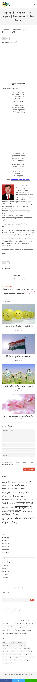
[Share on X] (18, 279)
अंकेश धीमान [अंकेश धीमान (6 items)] (12, 482)
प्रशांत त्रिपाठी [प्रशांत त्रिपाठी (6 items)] (21, 499)
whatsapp (31, 680)
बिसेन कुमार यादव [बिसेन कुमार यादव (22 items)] (25, 503)
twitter (18, 680)
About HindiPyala (9, 674)
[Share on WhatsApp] (23, 279)
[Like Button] (4, 38)
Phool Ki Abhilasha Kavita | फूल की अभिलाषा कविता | (18, 416)
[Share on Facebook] (14, 279)
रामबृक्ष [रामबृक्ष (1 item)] (12, 507)
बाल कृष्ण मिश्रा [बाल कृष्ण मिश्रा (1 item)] (29, 500)
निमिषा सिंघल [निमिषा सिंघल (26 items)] (9, 496)
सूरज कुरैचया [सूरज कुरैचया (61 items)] (10, 518)
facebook (6, 680)
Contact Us (16, 674)
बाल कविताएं (4, 559)
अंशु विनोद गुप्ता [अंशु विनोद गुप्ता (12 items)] (24, 482)
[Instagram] (18, 587)
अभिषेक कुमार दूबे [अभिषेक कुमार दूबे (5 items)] (7, 485)
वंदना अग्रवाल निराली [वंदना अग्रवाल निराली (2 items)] (27, 511)
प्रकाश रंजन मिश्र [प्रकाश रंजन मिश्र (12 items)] (8, 499)
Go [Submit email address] (32, 599)
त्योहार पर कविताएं (5, 546)
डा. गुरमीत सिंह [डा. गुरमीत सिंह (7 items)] (26, 492)
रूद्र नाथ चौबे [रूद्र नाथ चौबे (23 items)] (15, 511)
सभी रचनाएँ (30, 674)
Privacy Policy (23, 674)
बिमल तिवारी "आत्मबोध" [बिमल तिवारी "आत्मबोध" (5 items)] (9, 503)
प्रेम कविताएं (4, 556)
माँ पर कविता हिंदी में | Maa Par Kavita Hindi (19, 621)
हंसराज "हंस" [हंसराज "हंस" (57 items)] (26, 518)
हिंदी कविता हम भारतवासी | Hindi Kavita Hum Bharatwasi (18, 357)
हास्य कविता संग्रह (5, 571)
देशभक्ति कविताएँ (5, 553)
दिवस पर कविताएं (5, 550)
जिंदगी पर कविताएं (5, 543)
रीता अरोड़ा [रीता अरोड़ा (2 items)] (5, 511)
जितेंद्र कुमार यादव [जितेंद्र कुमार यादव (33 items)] (11, 492)
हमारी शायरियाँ (4, 568)
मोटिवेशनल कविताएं (6, 562)
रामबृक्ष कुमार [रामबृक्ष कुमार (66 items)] (23, 507)
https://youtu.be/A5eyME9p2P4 (10, 88)
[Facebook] (14, 587)
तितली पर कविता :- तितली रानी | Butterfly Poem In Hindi (19, 387)
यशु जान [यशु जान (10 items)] (6, 507)
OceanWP (31, 677)
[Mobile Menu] (34, 4)
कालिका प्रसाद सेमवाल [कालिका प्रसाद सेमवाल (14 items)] (19, 488)
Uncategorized (5, 537)
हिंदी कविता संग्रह (17, 30)
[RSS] (20, 610)
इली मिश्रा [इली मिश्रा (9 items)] (6, 488)
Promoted (4, 534)
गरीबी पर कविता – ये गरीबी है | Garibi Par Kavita (16, 633)
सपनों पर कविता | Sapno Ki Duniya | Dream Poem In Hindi (19, 627)
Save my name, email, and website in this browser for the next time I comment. (17, 463)
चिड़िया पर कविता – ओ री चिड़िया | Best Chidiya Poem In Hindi (19, 624)
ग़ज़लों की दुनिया (5, 577)
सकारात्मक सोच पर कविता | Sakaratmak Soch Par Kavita (18, 327)
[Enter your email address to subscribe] (18, 600)
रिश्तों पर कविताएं (5, 565)
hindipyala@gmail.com (8, 243)
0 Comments (19, 32)
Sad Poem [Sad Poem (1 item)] (4, 482)
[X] (22, 587)
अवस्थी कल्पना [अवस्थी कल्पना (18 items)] (21, 485)
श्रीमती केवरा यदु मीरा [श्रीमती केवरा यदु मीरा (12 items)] (10, 514)
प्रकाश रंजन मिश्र (7, 268)
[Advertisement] (18, 63)
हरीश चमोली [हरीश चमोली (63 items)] (10, 522)
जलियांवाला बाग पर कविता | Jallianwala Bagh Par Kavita (18, 630)
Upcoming (4, 540)
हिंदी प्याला (6, 30)
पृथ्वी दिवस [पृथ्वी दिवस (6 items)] (21, 496)
